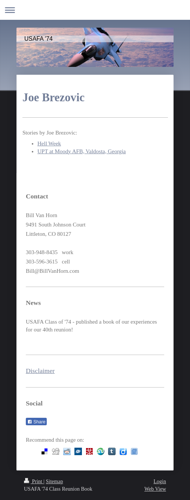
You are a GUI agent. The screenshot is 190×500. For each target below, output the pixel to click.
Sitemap (54, 481)
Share (36, 422)
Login (160, 481)
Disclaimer (40, 370)
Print (33, 481)
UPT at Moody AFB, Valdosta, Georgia (81, 151)
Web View (155, 489)
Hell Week (49, 143)
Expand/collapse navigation (95, 10)
